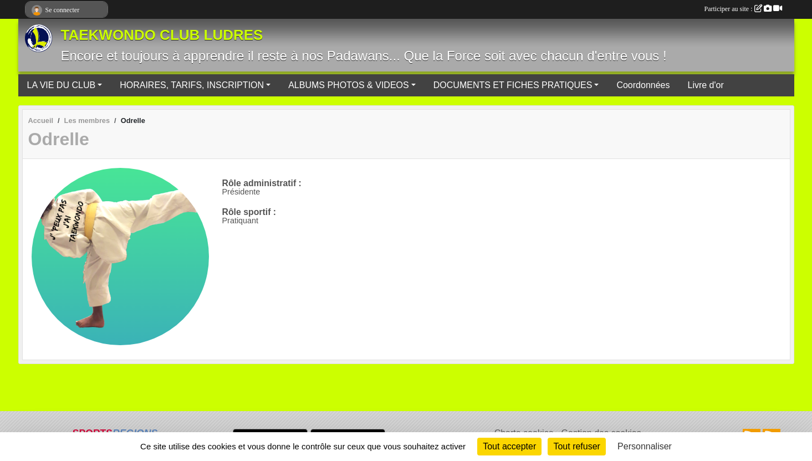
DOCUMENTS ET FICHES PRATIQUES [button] (513, 85)
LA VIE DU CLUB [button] (61, 85)
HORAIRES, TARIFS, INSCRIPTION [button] (192, 85)
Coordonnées (643, 85)
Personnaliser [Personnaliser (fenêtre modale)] (644, 446)
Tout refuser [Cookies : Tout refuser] (576, 446)
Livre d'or (705, 85)
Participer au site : (743, 9)
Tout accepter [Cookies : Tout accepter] (509, 446)
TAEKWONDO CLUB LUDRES (162, 35)
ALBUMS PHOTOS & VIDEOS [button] (348, 85)
